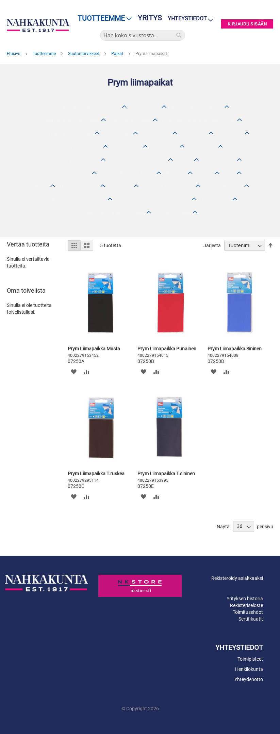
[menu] (102, 18)
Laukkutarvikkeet (130, 120)
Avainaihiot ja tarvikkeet (116, 212)
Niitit (229, 173)
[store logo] (38, 25)
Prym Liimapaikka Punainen (166, 348)
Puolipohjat (117, 133)
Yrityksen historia (245, 598)
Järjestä (212, 245)
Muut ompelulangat (66, 173)
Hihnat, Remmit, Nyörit (128, 173)
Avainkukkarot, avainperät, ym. (198, 120)
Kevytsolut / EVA (81, 147)
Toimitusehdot (248, 612)
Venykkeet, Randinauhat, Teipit (153, 200)
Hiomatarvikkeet (78, 186)
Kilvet (41, 186)
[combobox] (142, 35)
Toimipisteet (250, 659)
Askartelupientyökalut (197, 107)
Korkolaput (165, 147)
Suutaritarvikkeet (84, 53)
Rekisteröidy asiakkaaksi (237, 578)
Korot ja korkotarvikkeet (138, 160)
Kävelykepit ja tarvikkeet (64, 133)
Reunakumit (126, 147)
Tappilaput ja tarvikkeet (71, 160)
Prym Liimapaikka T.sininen (166, 473)
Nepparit (176, 173)
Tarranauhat (216, 200)
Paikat (117, 53)
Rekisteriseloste (246, 605)
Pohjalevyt (194, 133)
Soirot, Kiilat (156, 133)
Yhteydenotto (248, 679)
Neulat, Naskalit (224, 186)
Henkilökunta (249, 669)
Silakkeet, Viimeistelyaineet (87, 107)
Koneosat (120, 186)
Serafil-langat (219, 160)
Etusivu (14, 53)
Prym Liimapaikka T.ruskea (96, 473)
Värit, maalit (145, 107)
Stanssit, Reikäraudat (168, 186)
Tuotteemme (45, 53)
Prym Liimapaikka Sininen (235, 348)
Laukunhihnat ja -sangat (76, 200)
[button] (74, 372)
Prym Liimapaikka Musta (94, 348)
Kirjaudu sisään (247, 23)
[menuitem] (102, 18)
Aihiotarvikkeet (173, 212)
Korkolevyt (230, 133)
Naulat (205, 173)
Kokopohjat (202, 147)
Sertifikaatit (250, 619)
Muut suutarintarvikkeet (71, 120)
